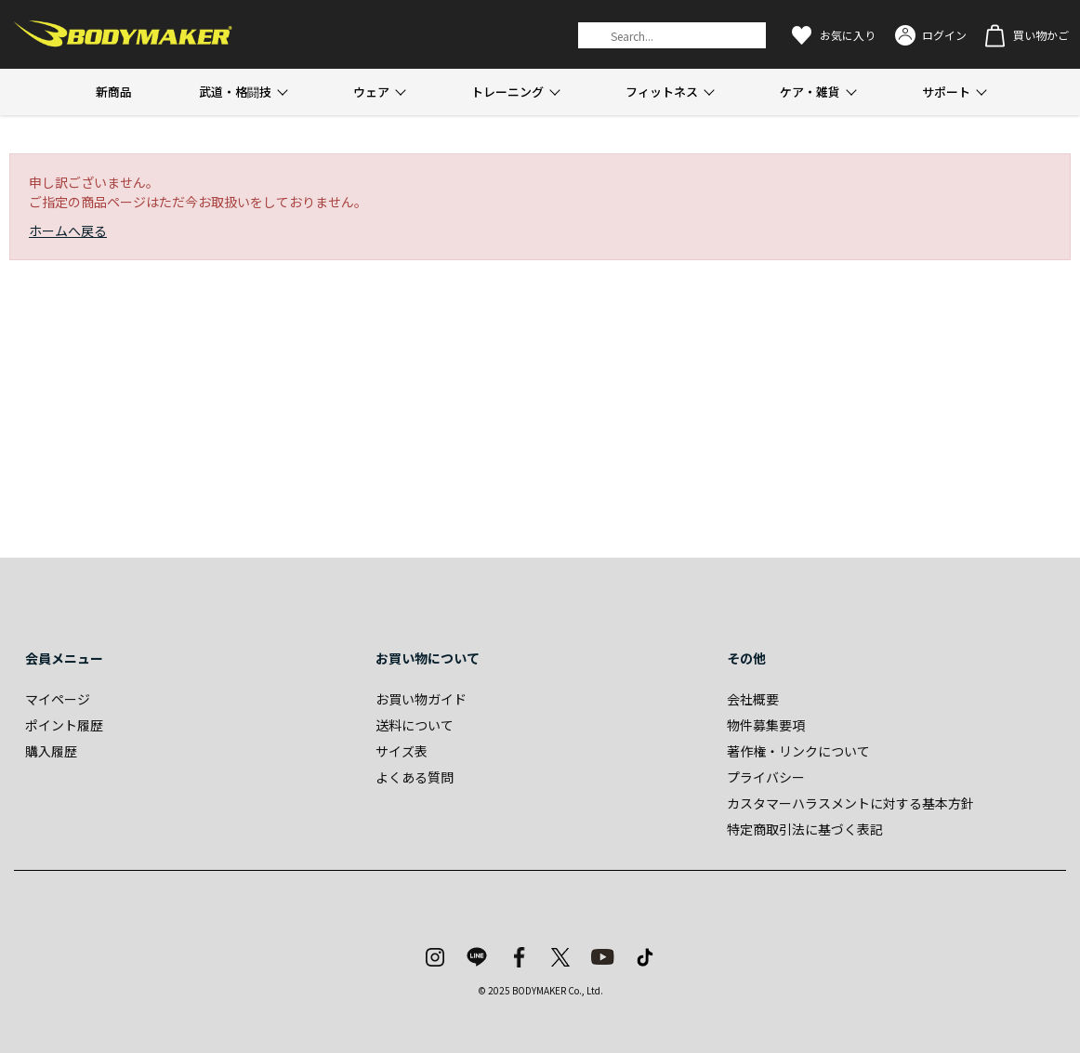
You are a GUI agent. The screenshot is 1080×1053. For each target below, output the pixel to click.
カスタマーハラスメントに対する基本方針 (850, 803)
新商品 (114, 91)
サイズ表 (401, 751)
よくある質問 (414, 777)
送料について (414, 725)
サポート (946, 91)
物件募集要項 (766, 725)
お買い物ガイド (421, 699)
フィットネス (662, 91)
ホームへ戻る (68, 230)
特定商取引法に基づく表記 (805, 829)
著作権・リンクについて (798, 751)
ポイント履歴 (64, 725)
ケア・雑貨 (810, 91)
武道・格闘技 (235, 91)
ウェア (371, 91)
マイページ (57, 699)
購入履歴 (51, 751)
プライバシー (766, 777)
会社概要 (753, 699)
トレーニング (507, 91)
